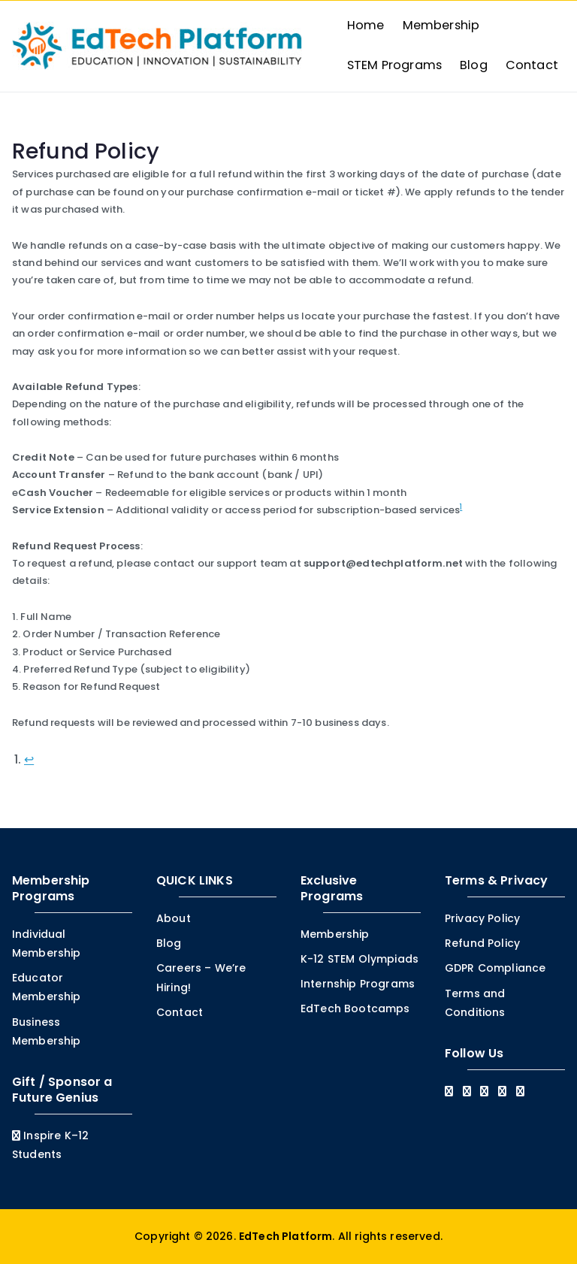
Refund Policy (482, 943)
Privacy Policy (482, 918)
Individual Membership (46, 943)
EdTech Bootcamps (355, 1008)
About (173, 918)
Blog (474, 65)
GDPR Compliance (495, 967)
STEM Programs (394, 65)
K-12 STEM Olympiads (359, 958)
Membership (441, 25)
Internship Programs (358, 983)
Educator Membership (46, 987)
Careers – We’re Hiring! (201, 977)
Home (366, 25)
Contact (532, 65)
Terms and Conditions (475, 1002)
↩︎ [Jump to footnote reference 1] (29, 759)
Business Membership (46, 1031)
